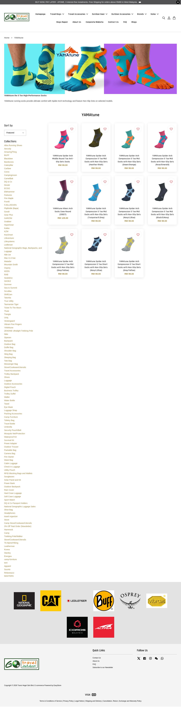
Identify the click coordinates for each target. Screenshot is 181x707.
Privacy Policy (68, 701)
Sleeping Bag (10, 358)
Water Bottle (9, 401)
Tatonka (7, 298)
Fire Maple (8, 199)
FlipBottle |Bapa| (11, 209)
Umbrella (8, 427)
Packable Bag (10, 450)
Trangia (7, 315)
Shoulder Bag (10, 351)
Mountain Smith (11, 265)
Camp (6, 533)
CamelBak (8, 179)
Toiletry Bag (9, 421)
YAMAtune (8, 328)
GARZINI (8, 218)
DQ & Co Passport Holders (15, 503)
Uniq (6, 318)
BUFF (6, 156)
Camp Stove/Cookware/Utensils (18, 523)
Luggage (8, 381)
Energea (8, 557)
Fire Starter (9, 457)
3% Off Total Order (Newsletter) (17, 527)
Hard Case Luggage (13, 493)
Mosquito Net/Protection (14, 434)
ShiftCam (8, 295)
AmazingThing (10, 152)
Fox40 (7, 202)
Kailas (6, 228)
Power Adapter (10, 444)
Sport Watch (9, 500)
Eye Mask (8, 407)
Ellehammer (9, 192)
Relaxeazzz (9, 573)
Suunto (7, 570)
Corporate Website (94, 22)
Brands (142, 14)
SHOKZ (7, 281)
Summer (8, 285)
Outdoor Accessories (122, 14)
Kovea (7, 550)
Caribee (7, 169)
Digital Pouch (10, 387)
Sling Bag (8, 354)
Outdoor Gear (99, 14)
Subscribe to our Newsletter (103, 668)
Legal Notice (79, 701)
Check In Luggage (12, 467)
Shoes (7, 378)
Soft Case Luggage (12, 497)
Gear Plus (8, 215)
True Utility (8, 301)
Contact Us (113, 22)
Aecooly (7, 149)
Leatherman (9, 546)
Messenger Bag (11, 364)
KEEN (6, 272)
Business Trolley (11, 391)
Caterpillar (8, 166)
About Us (77, 22)
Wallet (6, 397)
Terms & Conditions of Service (51, 701)
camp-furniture (10, 560)
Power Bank (9, 484)
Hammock (8, 530)
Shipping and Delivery (93, 701)
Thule (6, 311)
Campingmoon (10, 175)
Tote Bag (8, 361)
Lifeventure (9, 238)
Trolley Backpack (11, 374)
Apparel (7, 566)
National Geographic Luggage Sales (20, 507)
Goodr (7, 212)
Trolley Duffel (10, 394)
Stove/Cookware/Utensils (15, 368)
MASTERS (9, 576)
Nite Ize (7, 255)
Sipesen (7, 338)
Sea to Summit (10, 288)
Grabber (7, 222)
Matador (7, 262)
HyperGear (9, 225)
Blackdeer (8, 159)
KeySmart (8, 235)
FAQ (125, 22)
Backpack (8, 341)
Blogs (134, 22)
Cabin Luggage (10, 464)
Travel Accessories (78, 14)
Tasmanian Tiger (11, 305)
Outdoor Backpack (12, 487)
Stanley (7, 553)
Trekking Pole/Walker (13, 537)
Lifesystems (9, 242)
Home (6, 38)
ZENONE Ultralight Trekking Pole (18, 331)
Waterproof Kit (10, 437)
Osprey (7, 268)
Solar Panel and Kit (12, 480)
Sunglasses (9, 477)
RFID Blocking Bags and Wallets (18, 474)
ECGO (7, 189)
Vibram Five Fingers (13, 325)
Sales (155, 14)
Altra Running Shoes (13, 146)
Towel (6, 404)
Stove (6, 520)
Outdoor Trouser (11, 447)
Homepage (40, 14)
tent (5, 563)
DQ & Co (8, 182)
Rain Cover (9, 490)
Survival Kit (9, 441)
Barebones (9, 162)
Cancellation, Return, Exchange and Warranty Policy (122, 701)
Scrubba (7, 291)
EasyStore (57, 686)
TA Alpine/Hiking (11, 543)
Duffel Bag (8, 348)
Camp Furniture (11, 417)
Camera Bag (9, 454)
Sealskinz (8, 278)
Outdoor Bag (9, 344)
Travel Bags (57, 14)
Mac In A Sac (10, 258)
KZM (6, 232)
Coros (6, 172)
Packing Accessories (13, 414)
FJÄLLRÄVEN (10, 205)
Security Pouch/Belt (12, 431)
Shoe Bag (8, 510)
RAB (6, 275)
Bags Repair (62, 22)
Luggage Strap (10, 411)
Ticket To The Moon (12, 308)
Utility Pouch (9, 470)
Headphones (9, 513)
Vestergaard (9, 321)
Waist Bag (8, 460)
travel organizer (11, 517)
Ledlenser (8, 245)
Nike (6, 334)
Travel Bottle (9, 424)
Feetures (8, 195)
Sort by (8, 126)
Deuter (7, 185)
